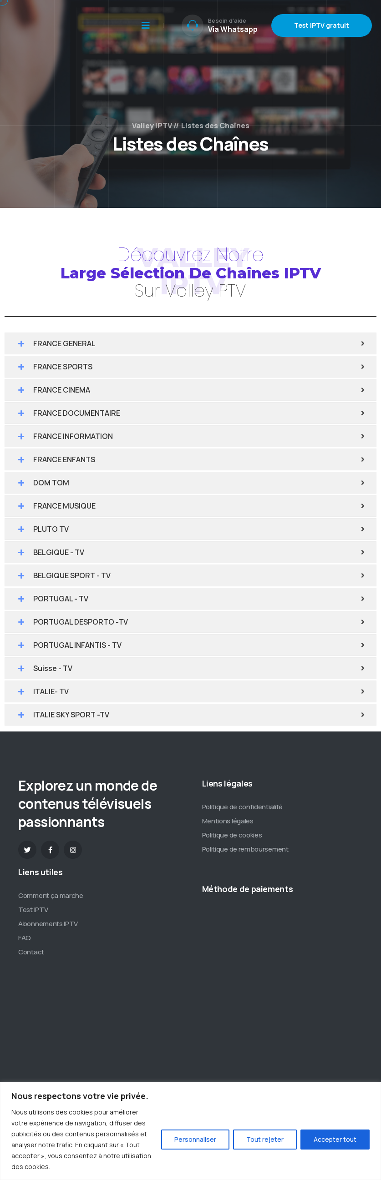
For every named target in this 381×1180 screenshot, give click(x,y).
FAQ (24, 938)
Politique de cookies (232, 835)
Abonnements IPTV (48, 923)
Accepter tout (335, 1139)
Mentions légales (228, 821)
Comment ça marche (50, 895)
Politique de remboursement (245, 849)
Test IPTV (33, 909)
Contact (31, 952)
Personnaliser (195, 1139)
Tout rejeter (265, 1139)
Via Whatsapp (233, 29)
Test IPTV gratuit (321, 25)
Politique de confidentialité (242, 807)
